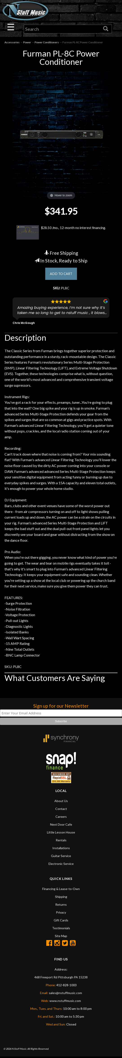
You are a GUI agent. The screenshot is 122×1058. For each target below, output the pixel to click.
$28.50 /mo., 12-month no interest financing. (61, 233)
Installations (61, 849)
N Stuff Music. (19, 1050)
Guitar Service (61, 857)
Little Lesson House (61, 833)
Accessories (12, 42)
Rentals (61, 841)
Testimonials (61, 929)
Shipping (61, 898)
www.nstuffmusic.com (65, 1002)
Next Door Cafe (61, 826)
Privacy (61, 914)
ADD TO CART (61, 274)
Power (27, 42)
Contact (61, 810)
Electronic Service (61, 865)
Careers (61, 818)
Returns (61, 906)
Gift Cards (61, 921)
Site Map (61, 937)
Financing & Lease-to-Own (61, 890)
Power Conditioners (47, 42)
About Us (61, 802)
